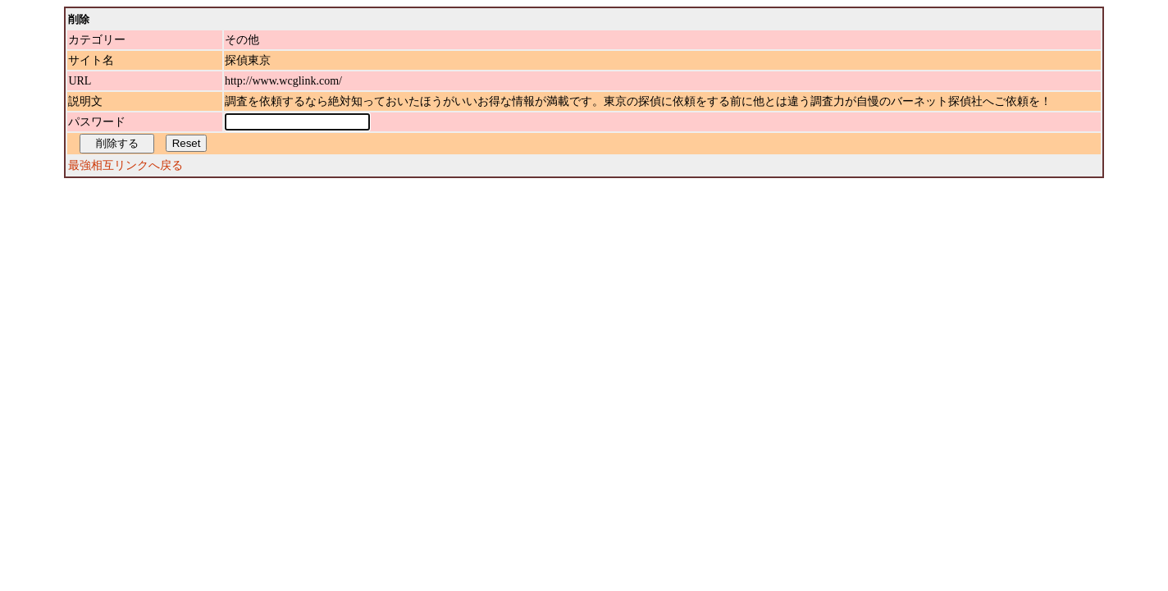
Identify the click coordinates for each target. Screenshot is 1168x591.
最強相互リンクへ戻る (125, 165)
